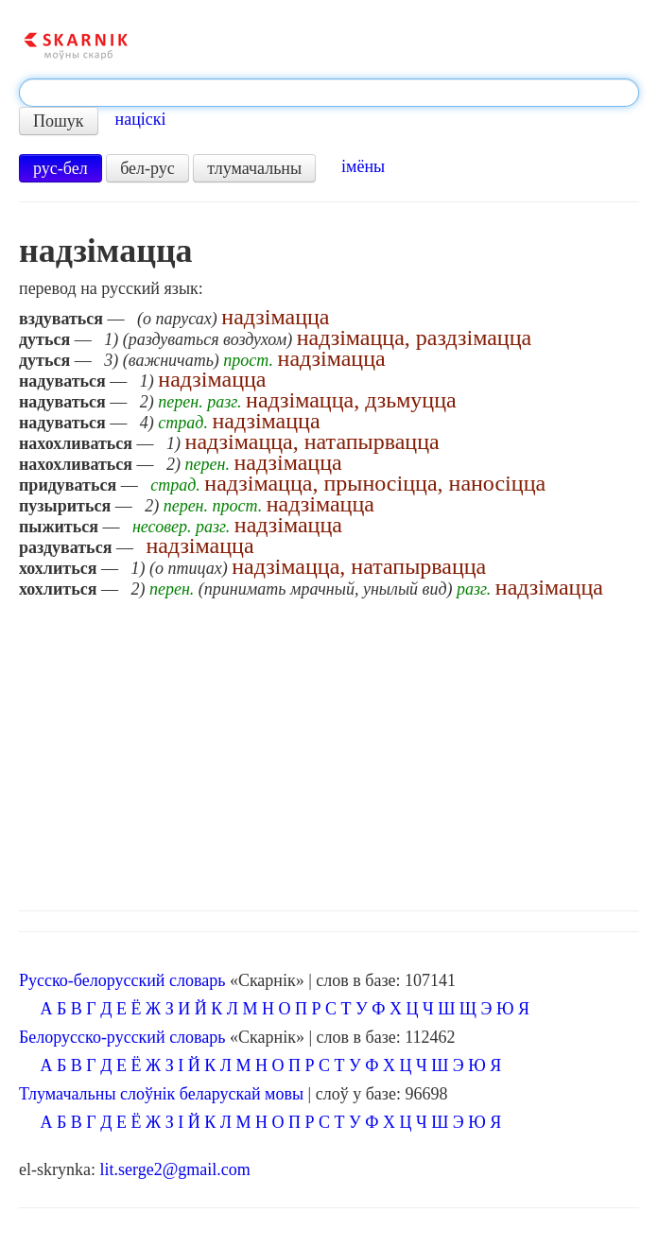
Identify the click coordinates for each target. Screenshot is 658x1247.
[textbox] (329, 92)
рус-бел (60, 168)
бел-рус (147, 168)
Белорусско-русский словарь (122, 1037)
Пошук (58, 121)
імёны (363, 166)
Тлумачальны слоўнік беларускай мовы (161, 1093)
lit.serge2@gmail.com (174, 1169)
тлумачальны (254, 168)
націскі (140, 119)
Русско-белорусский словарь (122, 980)
